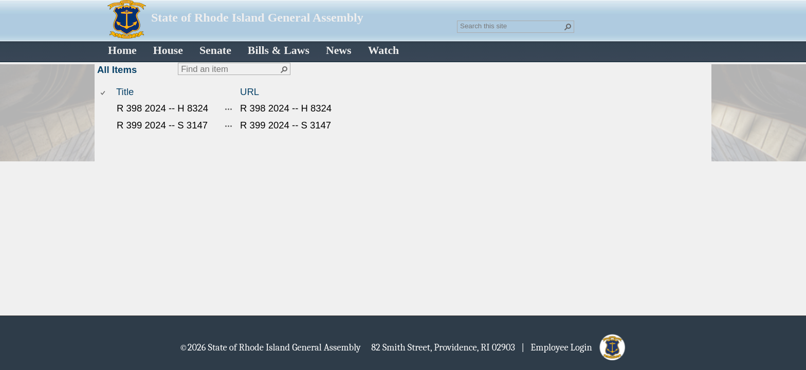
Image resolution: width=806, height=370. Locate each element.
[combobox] (511, 25)
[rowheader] (105, 108)
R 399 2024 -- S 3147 (162, 125)
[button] (568, 26)
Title (125, 91)
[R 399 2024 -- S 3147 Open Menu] (229, 126)
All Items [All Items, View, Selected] (117, 69)
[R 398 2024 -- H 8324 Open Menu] (229, 109)
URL (249, 91)
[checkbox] (103, 92)
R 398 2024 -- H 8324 (162, 108)
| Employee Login (559, 347)
